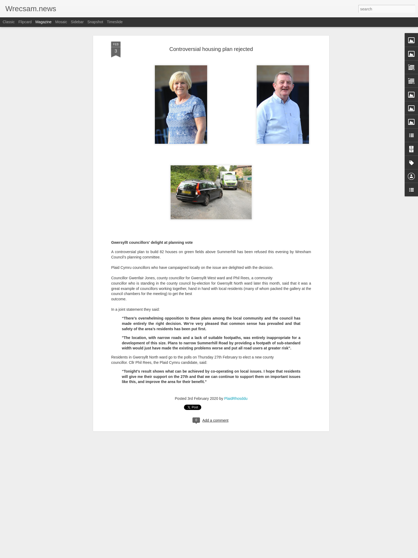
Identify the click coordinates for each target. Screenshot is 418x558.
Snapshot (95, 22)
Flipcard (25, 22)
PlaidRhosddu (235, 392)
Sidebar (77, 22)
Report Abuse (241, 555)
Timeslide (115, 22)
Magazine (43, 22)
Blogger (226, 555)
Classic (9, 22)
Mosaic (61, 22)
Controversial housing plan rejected (211, 43)
